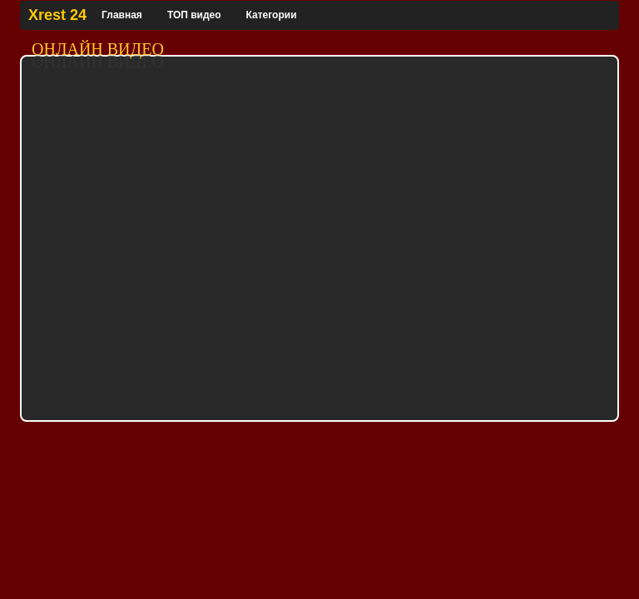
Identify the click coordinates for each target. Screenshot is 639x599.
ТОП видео (194, 15)
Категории (271, 15)
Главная (122, 15)
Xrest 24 (57, 15)
